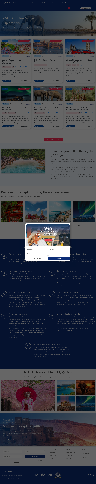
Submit (59, 258)
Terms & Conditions (36, 258)
